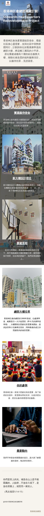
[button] (3, 3)
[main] (22, 16)
